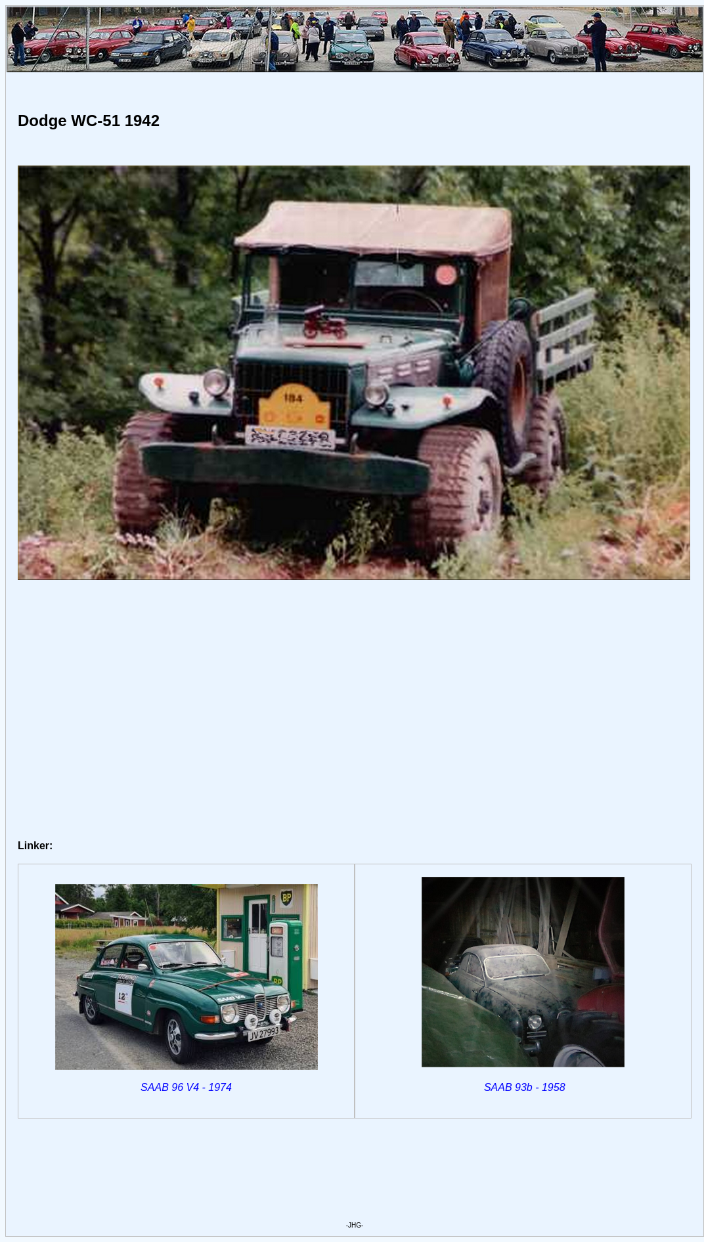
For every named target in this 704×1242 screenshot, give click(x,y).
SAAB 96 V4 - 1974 (186, 1087)
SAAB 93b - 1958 (524, 1087)
